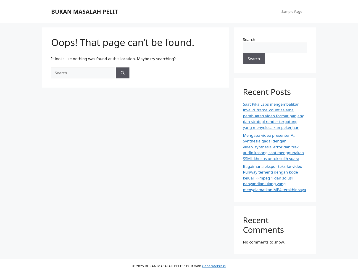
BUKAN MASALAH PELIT (84, 11)
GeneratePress (214, 266)
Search (249, 39)
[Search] (122, 72)
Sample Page (292, 11)
